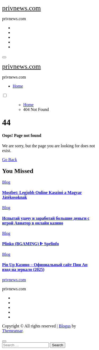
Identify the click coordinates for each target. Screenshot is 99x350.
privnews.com (21, 8)
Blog (6, 182)
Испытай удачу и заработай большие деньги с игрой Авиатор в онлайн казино (45, 220)
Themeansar (12, 331)
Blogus (64, 326)
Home (18, 86)
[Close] (4, 341)
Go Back (9, 159)
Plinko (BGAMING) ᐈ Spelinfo (30, 243)
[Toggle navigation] (4, 57)
